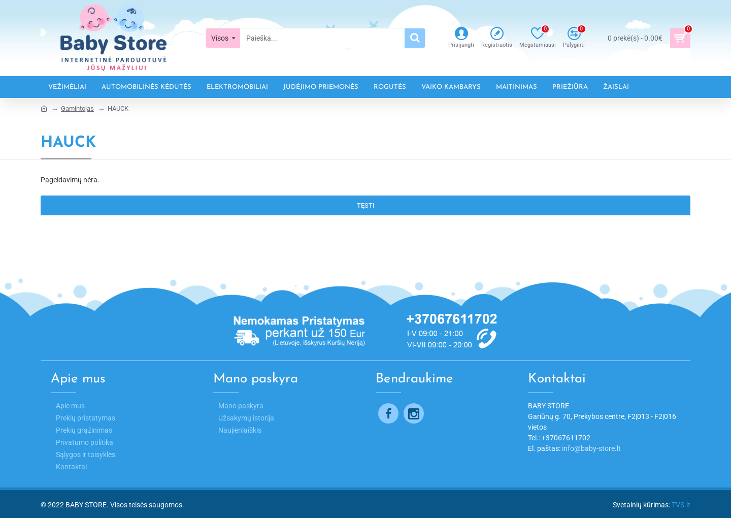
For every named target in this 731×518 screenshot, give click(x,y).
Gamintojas (77, 108)
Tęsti (366, 205)
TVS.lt (681, 505)
